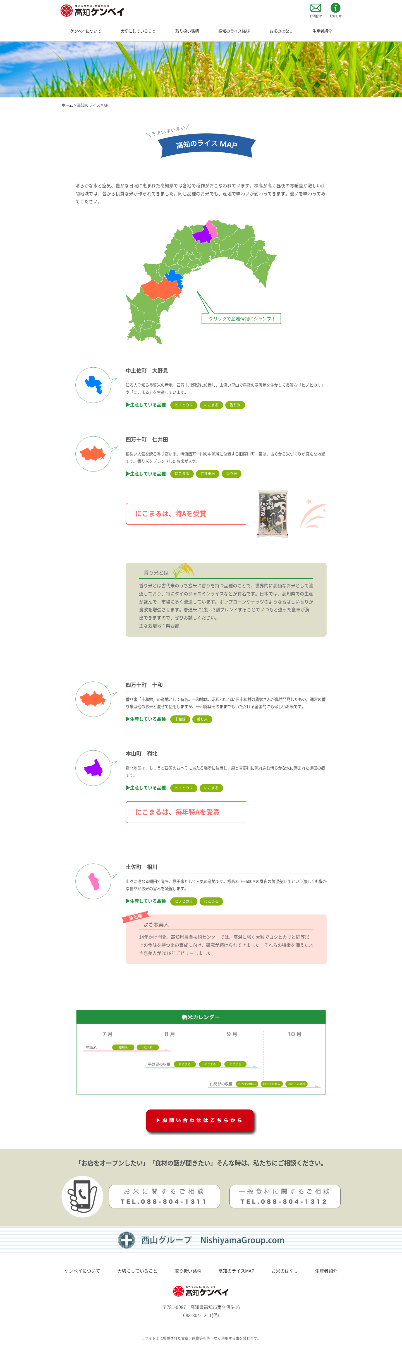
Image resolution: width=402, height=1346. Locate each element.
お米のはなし (281, 31)
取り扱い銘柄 (187, 31)
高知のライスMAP (234, 31)
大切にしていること (138, 31)
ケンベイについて (85, 31)
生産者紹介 (322, 31)
